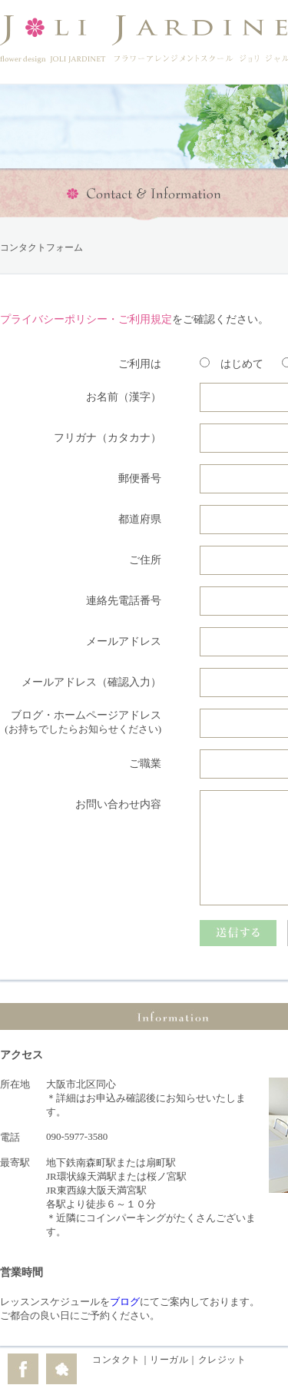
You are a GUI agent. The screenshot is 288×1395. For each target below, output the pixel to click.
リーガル (169, 1359)
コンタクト (116, 1359)
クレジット (222, 1359)
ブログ (125, 1301)
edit (253, 1367)
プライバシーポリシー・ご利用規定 (86, 319)
